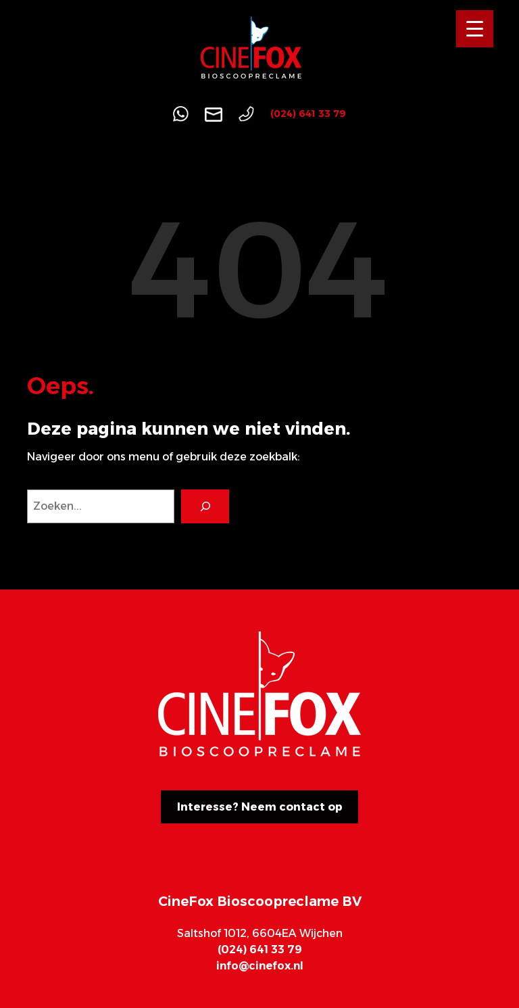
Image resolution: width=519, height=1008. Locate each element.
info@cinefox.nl (259, 965)
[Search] (205, 506)
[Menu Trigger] (474, 28)
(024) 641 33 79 (308, 113)
